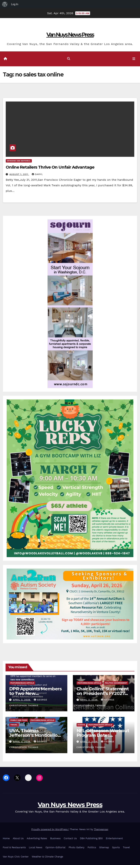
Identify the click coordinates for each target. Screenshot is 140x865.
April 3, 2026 (22, 699)
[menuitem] (5, 4)
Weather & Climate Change (47, 856)
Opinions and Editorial (19, 161)
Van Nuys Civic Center (16, 856)
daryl (37, 174)
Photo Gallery (77, 847)
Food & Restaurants (14, 847)
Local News (35, 847)
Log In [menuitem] (14, 4)
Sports (116, 847)
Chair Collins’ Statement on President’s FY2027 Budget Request (103, 693)
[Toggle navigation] (133, 59)
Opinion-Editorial (55, 847)
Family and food (18, 720)
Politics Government (116, 683)
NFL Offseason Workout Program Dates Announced (103, 735)
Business (55, 838)
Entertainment (114, 838)
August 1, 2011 (19, 174)
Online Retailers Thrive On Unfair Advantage (50, 167)
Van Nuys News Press (70, 34)
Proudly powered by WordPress (49, 829)
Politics (91, 847)
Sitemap (104, 847)
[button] (68, 58)
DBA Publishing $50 (91, 838)
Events (81, 725)
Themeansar (101, 829)
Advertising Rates (37, 838)
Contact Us (70, 838)
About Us (18, 838)
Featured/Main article (22, 683)
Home (6, 838)
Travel (14, 725)
